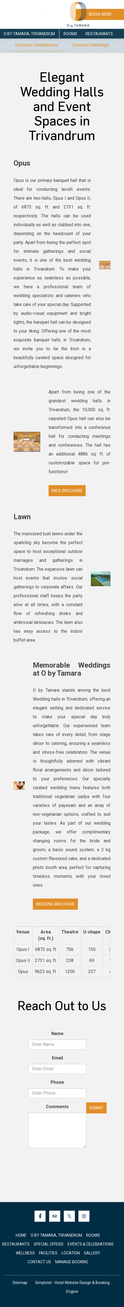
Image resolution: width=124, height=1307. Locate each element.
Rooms (70, 34)
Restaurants (99, 34)
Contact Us (39, 1262)
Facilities (48, 1253)
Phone (57, 1082)
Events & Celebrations (91, 1244)
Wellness (25, 1253)
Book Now (100, 14)
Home (21, 1235)
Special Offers (49, 1244)
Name (57, 1033)
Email (57, 1058)
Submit (96, 1107)
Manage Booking (71, 1262)
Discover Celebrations (36, 45)
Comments (57, 1106)
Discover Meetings (90, 45)
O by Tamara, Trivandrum (29, 34)
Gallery (92, 1253)
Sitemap (19, 1282)
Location (71, 1253)
